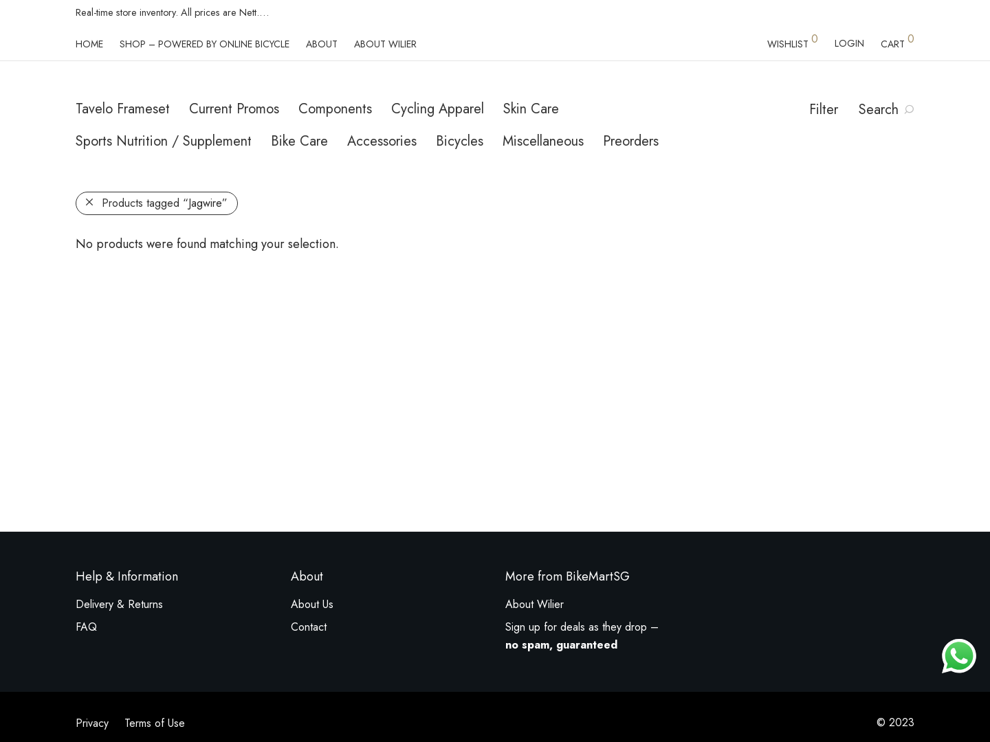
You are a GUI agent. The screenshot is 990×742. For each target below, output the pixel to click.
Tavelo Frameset (123, 109)
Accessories (382, 141)
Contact (309, 627)
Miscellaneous (543, 141)
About (322, 44)
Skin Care (531, 109)
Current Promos (234, 109)
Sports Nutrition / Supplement (164, 141)
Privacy (92, 723)
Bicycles (459, 141)
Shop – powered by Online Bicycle (204, 44)
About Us (312, 604)
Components (335, 109)
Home (89, 44)
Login (849, 43)
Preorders (631, 141)
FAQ (86, 627)
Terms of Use (154, 723)
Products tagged (165, 203)
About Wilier (385, 44)
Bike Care (299, 141)
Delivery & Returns (119, 604)
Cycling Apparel (437, 109)
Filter (823, 110)
